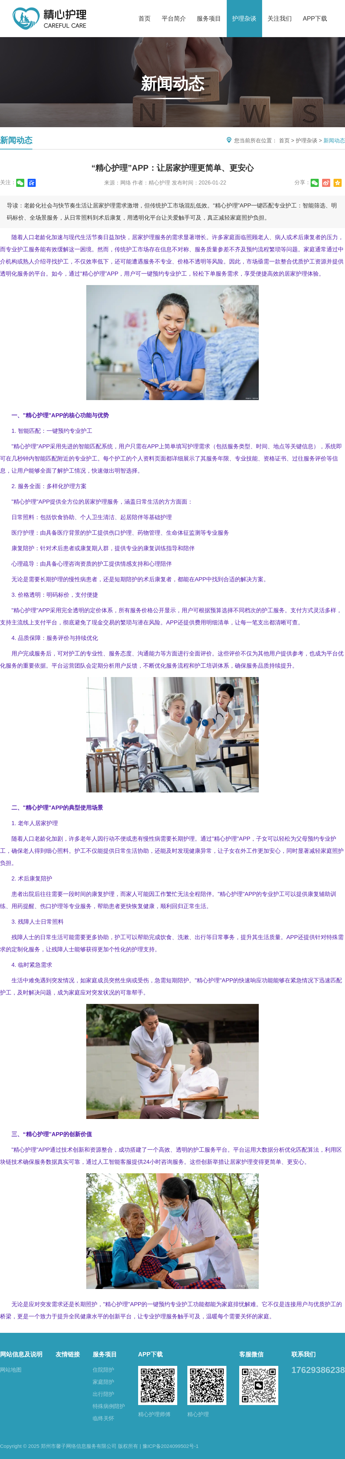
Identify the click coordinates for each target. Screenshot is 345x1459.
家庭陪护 (103, 1382)
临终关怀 (103, 1418)
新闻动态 (334, 140)
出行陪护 (103, 1394)
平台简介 (174, 18)
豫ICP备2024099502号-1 (171, 1446)
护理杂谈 (244, 18)
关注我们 (280, 18)
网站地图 (11, 1370)
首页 (144, 18)
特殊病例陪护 (109, 1406)
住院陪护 (103, 1370)
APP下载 (315, 18)
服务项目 (209, 18)
